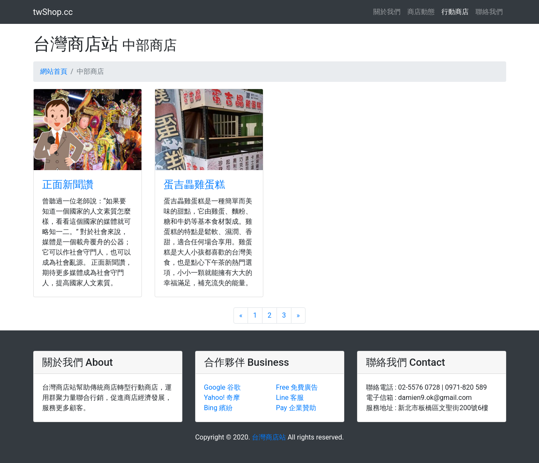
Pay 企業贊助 (296, 408)
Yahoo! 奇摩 (222, 398)
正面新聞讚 (67, 185)
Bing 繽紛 (218, 408)
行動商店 (455, 12)
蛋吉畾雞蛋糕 (194, 185)
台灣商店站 (269, 437)
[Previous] (240, 315)
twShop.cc (53, 12)
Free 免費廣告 (297, 387)
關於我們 (388, 11)
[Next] (298, 315)
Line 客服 (290, 398)
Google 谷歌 (222, 387)
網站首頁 (53, 71)
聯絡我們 (489, 12)
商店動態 (421, 12)
